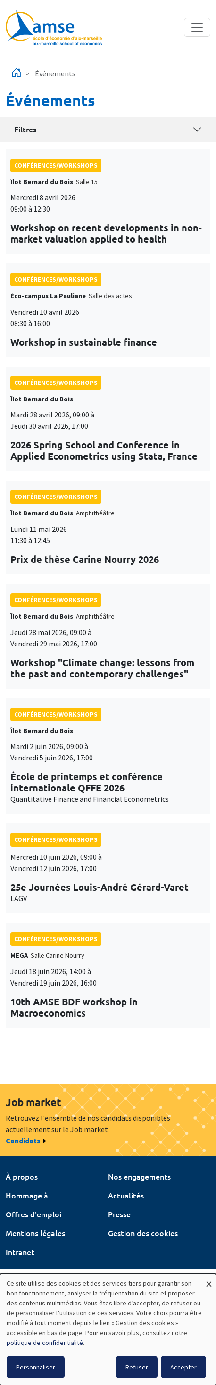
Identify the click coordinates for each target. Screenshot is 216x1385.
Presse (119, 1214)
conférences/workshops (56, 165)
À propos (22, 1176)
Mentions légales (35, 1233)
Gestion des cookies (143, 1233)
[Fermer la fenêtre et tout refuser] (209, 1280)
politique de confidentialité (45, 1342)
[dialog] (108, 1329)
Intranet (20, 1251)
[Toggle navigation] (197, 27)
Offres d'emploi (33, 1214)
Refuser (136, 1367)
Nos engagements (139, 1176)
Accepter (183, 1367)
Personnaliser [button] (35, 1367)
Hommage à (27, 1195)
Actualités (126, 1195)
